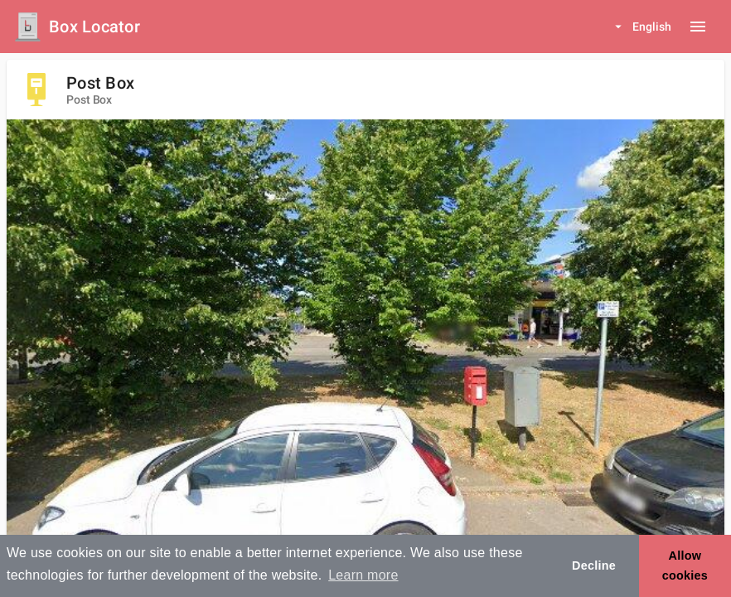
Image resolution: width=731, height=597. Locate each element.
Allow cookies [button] (685, 565)
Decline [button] (594, 565)
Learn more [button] (363, 575)
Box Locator (94, 26)
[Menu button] (698, 26)
